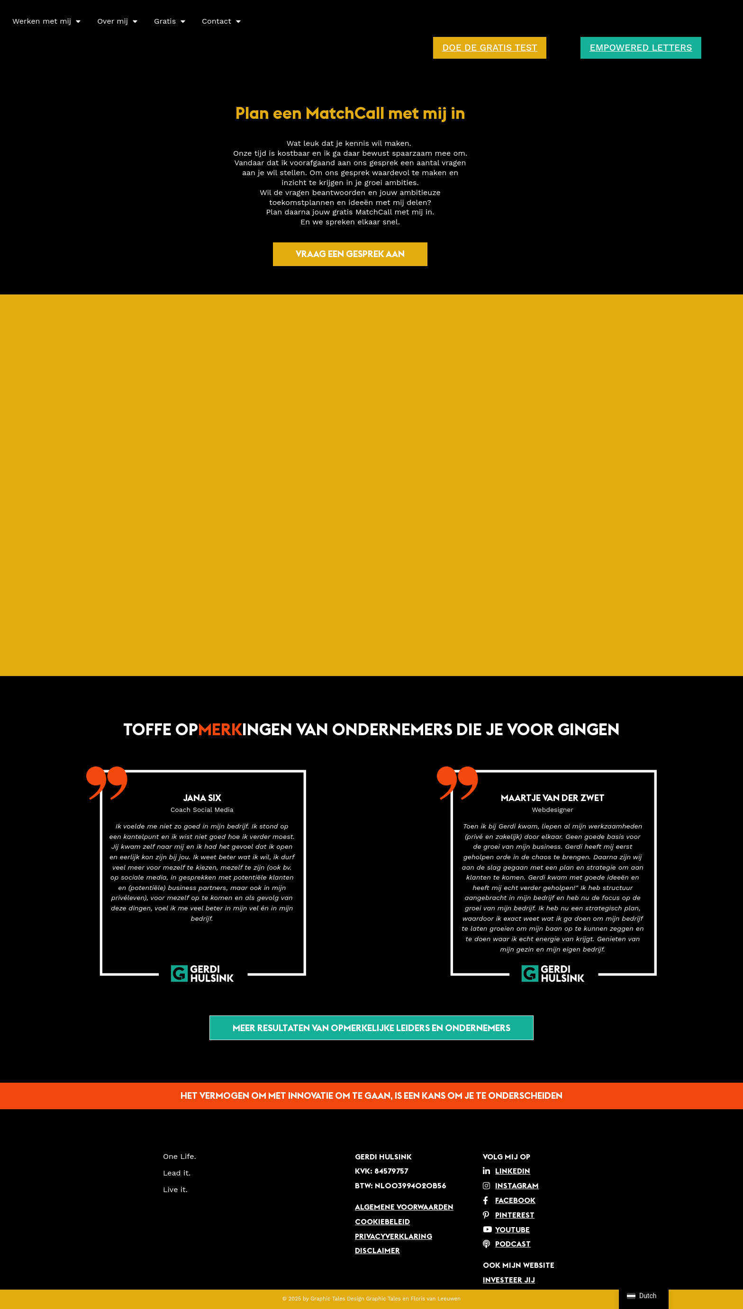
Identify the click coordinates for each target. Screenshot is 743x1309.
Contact (221, 21)
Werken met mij (46, 21)
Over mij (117, 21)
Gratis (169, 21)
